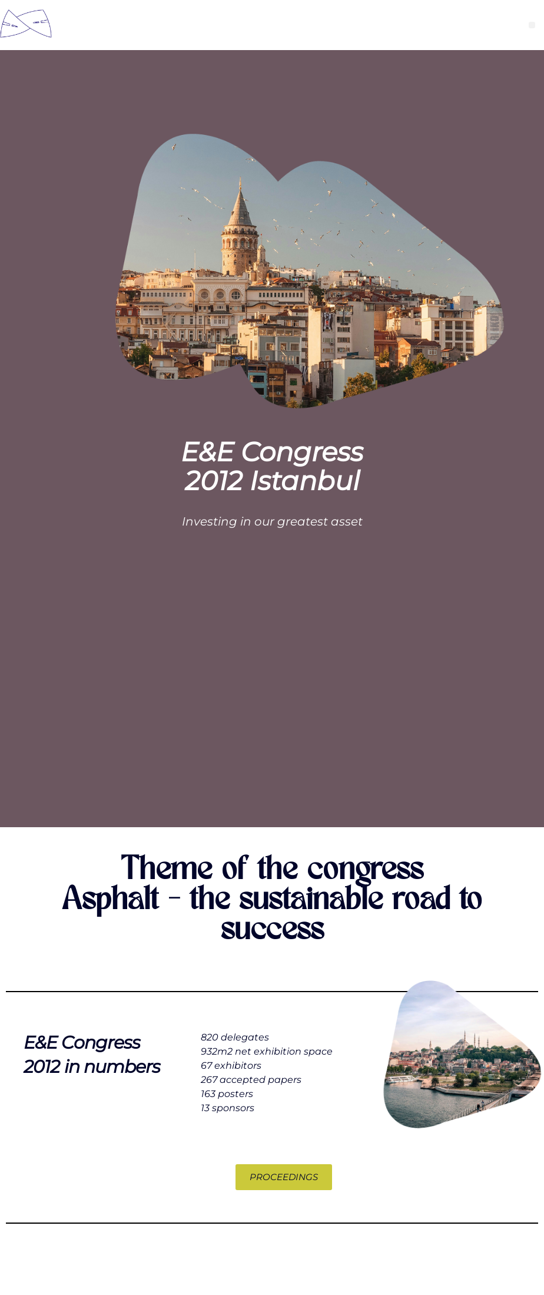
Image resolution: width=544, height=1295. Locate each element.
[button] (532, 25)
